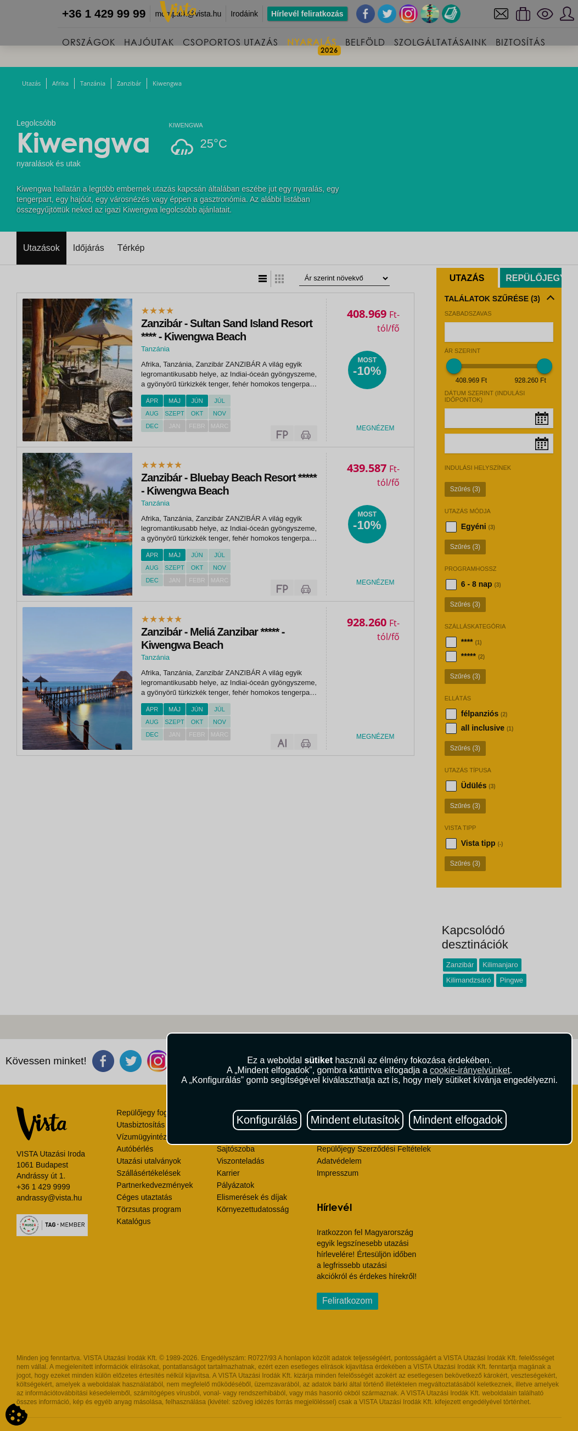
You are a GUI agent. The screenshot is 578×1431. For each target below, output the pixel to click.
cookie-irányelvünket (470, 1070)
